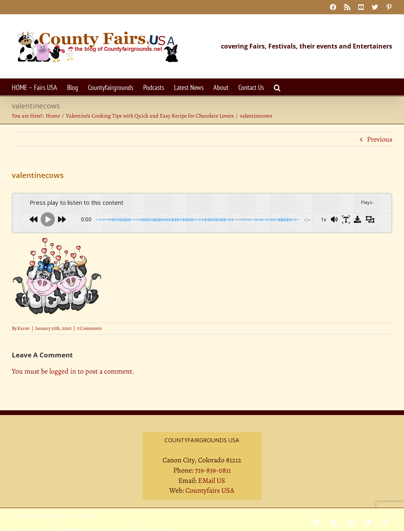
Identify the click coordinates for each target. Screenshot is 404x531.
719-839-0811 (213, 470)
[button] (277, 87)
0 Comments (89, 328)
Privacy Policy (25, 515)
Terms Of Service (59, 515)
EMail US (211, 480)
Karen (23, 328)
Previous (379, 139)
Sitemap (87, 515)
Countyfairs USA (209, 490)
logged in (62, 371)
